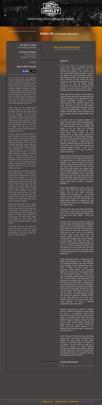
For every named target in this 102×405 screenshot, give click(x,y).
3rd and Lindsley (27, 76)
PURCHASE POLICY (62, 401)
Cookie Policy (74, 401)
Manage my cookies (87, 401)
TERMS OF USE (48, 401)
